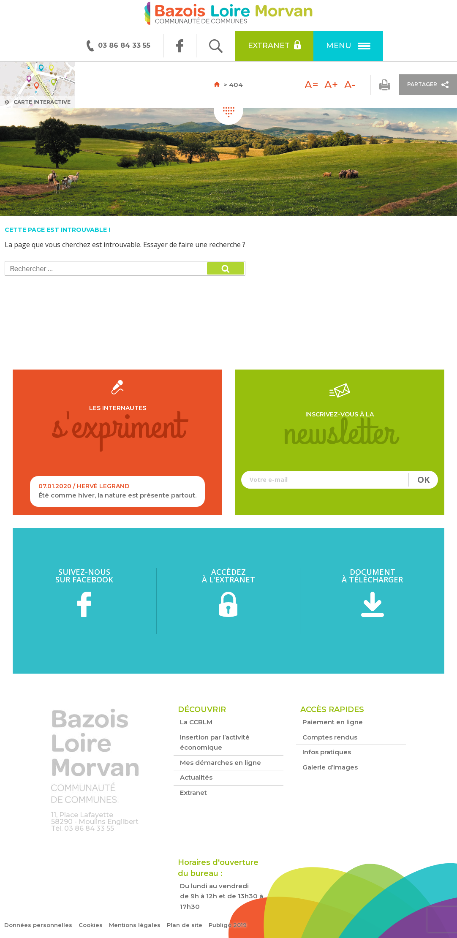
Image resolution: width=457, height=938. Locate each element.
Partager (428, 84)
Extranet (274, 45)
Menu (348, 45)
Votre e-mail (340, 480)
